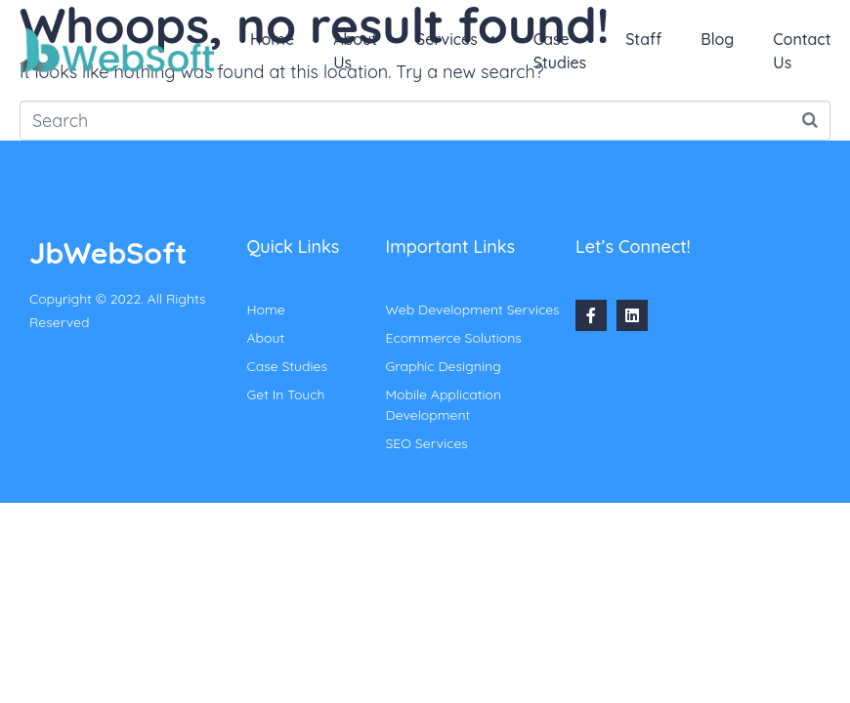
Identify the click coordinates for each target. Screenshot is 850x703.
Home (272, 39)
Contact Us (801, 50)
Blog (717, 39)
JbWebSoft (108, 252)
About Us (355, 50)
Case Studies (559, 50)
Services (455, 39)
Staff (643, 39)
